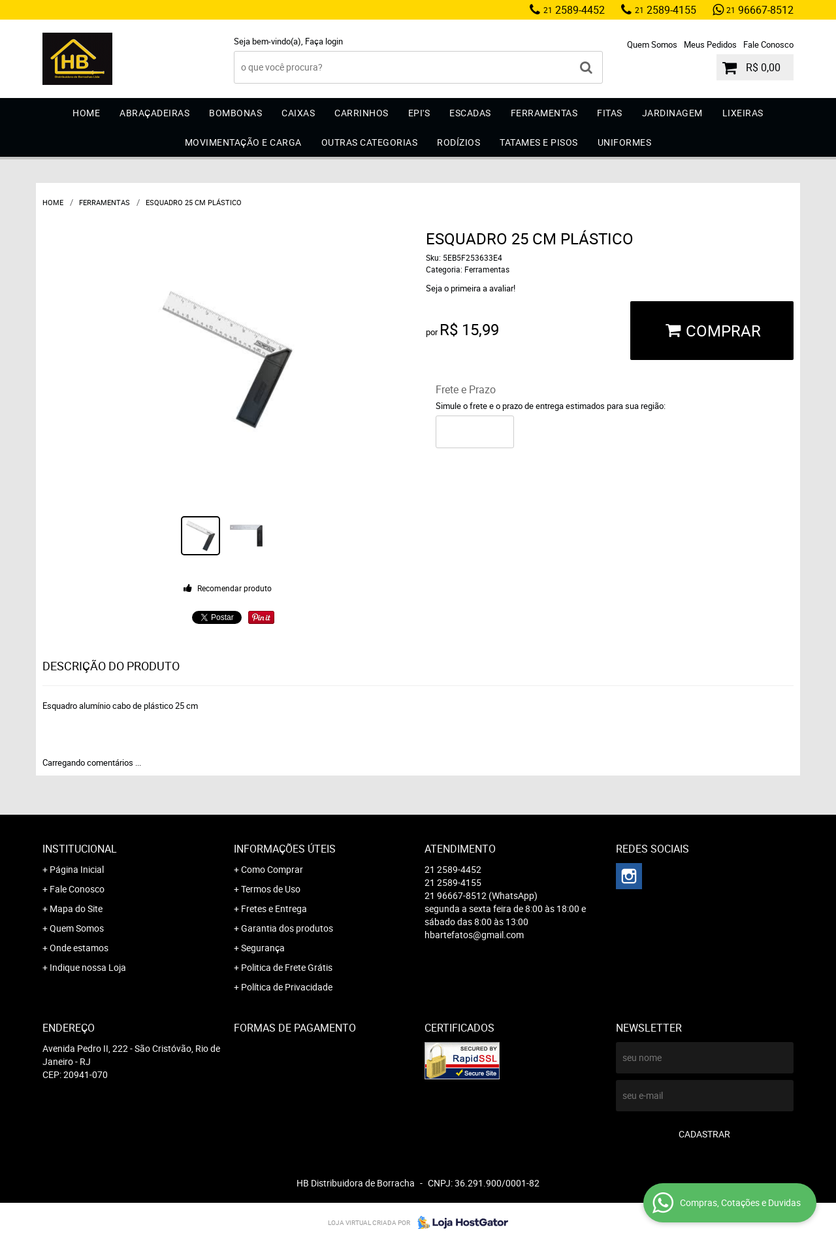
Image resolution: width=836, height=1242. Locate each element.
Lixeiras (743, 112)
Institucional (79, 849)
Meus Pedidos (710, 44)
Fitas (609, 112)
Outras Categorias (369, 142)
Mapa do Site (76, 908)
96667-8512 (760, 10)
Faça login (324, 41)
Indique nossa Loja (88, 967)
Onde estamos (79, 947)
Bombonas (235, 112)
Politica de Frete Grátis (286, 967)
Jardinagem (672, 112)
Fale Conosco (768, 44)
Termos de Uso (270, 889)
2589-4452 (574, 10)
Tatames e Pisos (539, 142)
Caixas (298, 112)
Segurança (263, 947)
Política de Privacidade (286, 987)
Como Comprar (272, 869)
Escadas (470, 112)
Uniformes (625, 142)
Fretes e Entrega (274, 908)
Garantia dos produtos (287, 928)
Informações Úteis (285, 849)
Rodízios (458, 142)
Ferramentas (544, 112)
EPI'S (419, 112)
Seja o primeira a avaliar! (470, 288)
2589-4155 (665, 10)
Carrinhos (361, 112)
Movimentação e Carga (243, 142)
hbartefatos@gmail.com (474, 934)
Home (86, 112)
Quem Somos (652, 44)
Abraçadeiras (154, 112)
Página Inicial (77, 869)
